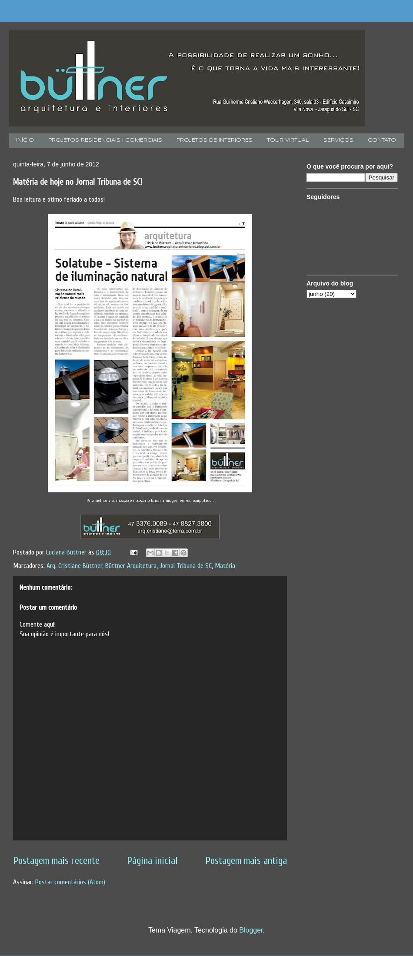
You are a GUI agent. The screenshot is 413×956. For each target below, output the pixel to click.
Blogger (251, 930)
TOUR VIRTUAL (288, 140)
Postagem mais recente (56, 860)
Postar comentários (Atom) (70, 882)
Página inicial (152, 860)
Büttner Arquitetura (131, 566)
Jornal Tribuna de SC (186, 566)
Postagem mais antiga (246, 860)
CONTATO (382, 140)
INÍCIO (25, 140)
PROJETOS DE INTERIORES (215, 140)
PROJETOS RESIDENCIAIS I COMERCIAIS (105, 140)
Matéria (225, 566)
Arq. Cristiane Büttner (74, 566)
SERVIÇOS (338, 140)
